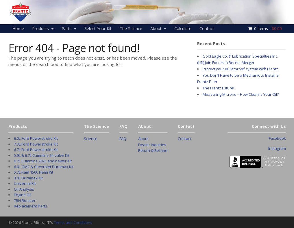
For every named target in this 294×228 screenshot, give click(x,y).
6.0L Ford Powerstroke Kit (36, 138)
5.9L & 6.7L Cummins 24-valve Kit (41, 155)
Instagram (277, 148)
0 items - (268, 28)
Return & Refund (152, 150)
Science (90, 138)
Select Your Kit (98, 28)
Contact (206, 28)
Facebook (277, 138)
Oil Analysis (24, 189)
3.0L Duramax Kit (28, 178)
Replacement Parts (30, 206)
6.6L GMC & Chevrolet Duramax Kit (43, 166)
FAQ (122, 138)
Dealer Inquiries (152, 144)
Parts (66, 28)
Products (40, 28)
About (156, 28)
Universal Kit (25, 183)
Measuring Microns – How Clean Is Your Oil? (241, 94)
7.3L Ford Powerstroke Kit (36, 144)
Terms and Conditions (73, 222)
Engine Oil (22, 194)
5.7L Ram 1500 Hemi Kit (33, 172)
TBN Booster (25, 200)
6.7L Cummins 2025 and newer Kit (43, 160)
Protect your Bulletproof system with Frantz (240, 68)
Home (18, 28)
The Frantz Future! (218, 88)
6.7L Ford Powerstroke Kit (36, 149)
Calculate (182, 28)
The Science (131, 28)
